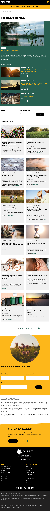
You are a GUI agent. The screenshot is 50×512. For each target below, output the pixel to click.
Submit (39, 387)
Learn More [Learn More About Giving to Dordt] (24, 441)
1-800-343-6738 (30, 478)
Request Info (15, 6)
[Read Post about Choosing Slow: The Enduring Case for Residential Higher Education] (12, 274)
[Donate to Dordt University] (13, 441)
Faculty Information (6, 472)
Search (3, 110)
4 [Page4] (24, 328)
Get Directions (25, 459)
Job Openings (29, 470)
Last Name (29, 374)
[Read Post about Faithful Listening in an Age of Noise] (37, 274)
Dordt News (29, 466)
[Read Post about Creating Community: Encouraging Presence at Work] (12, 240)
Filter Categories (24, 110)
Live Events (4, 480)
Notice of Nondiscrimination (15, 505)
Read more (19, 153)
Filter (40, 114)
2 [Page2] (20, 328)
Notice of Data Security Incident (30, 505)
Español (3, 470)
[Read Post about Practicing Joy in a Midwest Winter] (37, 307)
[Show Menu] (48, 2)
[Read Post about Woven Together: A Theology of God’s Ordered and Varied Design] (12, 140)
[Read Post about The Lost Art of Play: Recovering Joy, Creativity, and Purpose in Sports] (37, 206)
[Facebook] (17, 488)
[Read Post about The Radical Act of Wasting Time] (37, 240)
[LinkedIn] (32, 488)
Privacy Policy (4, 505)
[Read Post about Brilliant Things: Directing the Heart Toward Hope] (37, 173)
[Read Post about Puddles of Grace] (12, 173)
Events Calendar (5, 478)
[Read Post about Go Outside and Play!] (12, 206)
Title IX (40, 505)
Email (3, 383)
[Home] (3, 11)
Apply (35, 6)
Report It (3, 507)
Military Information (31, 472)
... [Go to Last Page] (31, 328)
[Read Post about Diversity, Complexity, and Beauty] (37, 140)
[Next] (39, 328)
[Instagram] (29, 488)
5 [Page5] (26, 328)
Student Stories (30, 474)
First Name (4, 374)
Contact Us (29, 482)
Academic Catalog (6, 466)
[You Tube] (21, 488)
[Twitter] (25, 488)
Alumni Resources (5, 468)
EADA (8, 507)
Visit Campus (26, 6)
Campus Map (4, 476)
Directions (28, 480)
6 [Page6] (28, 328)
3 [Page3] (22, 328)
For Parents (29, 468)
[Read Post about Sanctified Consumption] (12, 307)
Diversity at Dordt (15, 507)
